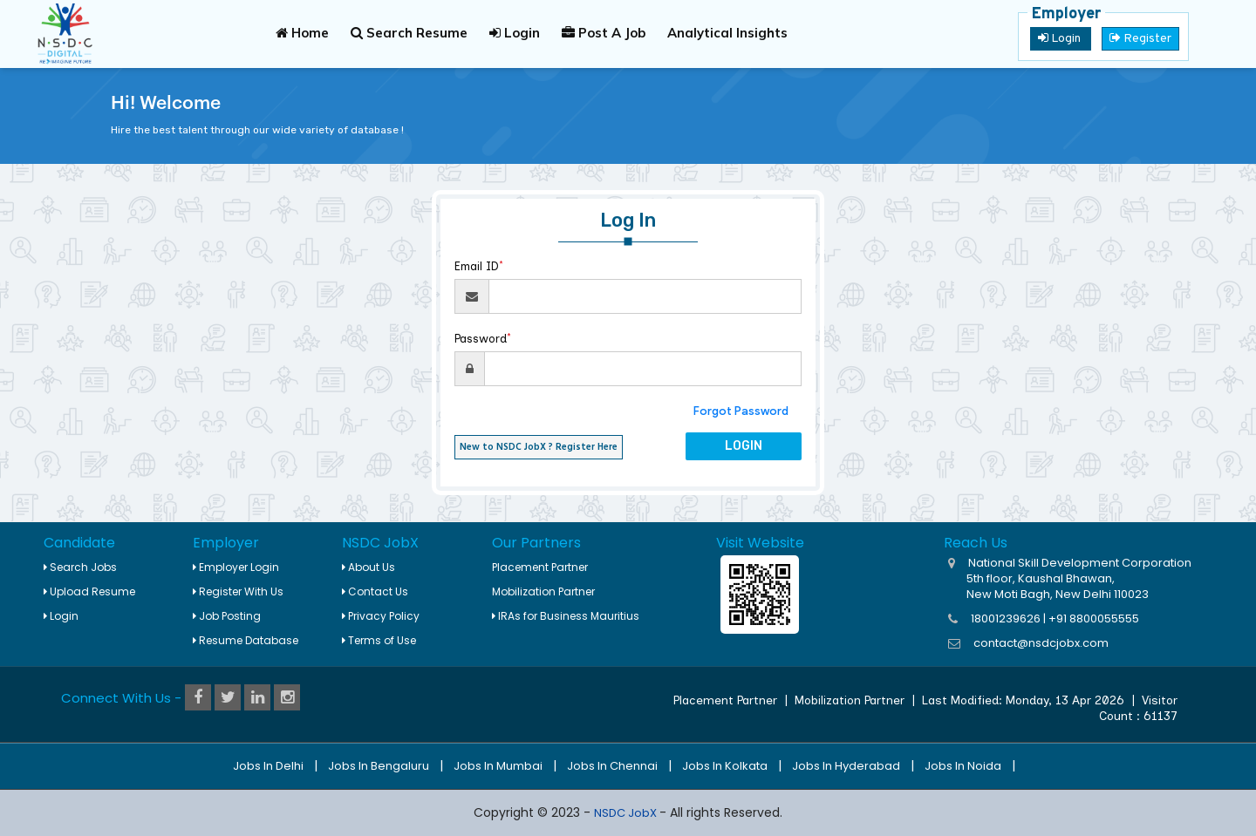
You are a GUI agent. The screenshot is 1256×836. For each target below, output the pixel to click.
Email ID (478, 266)
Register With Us (238, 591)
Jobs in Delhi (268, 766)
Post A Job (603, 32)
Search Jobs (80, 567)
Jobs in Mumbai (498, 766)
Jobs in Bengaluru (378, 766)
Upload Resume (89, 591)
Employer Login (236, 567)
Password (482, 338)
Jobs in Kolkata (725, 766)
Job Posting (227, 615)
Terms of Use (379, 640)
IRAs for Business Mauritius (565, 615)
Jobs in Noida (963, 766)
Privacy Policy (381, 615)
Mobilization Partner (543, 591)
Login (514, 32)
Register (1140, 38)
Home (302, 32)
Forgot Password (740, 411)
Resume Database (245, 640)
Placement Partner (540, 567)
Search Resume (409, 32)
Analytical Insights (727, 32)
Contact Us (375, 591)
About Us (368, 567)
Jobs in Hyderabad (846, 766)
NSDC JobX (626, 813)
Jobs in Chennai (612, 766)
